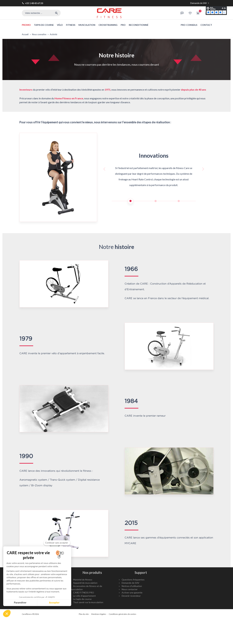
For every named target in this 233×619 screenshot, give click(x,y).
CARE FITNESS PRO (83, 592)
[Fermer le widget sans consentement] (57, 542)
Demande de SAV (200, 3)
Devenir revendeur (131, 595)
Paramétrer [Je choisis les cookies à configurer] (20, 602)
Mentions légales (98, 614)
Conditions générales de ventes (122, 614)
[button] (7, 613)
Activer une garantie (132, 592)
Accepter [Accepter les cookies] (54, 602)
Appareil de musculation (85, 582)
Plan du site (84, 614)
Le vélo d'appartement (84, 595)
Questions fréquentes (133, 579)
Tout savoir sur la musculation (88, 602)
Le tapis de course (82, 599)
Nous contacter (130, 589)
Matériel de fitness (82, 579)
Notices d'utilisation (132, 586)
